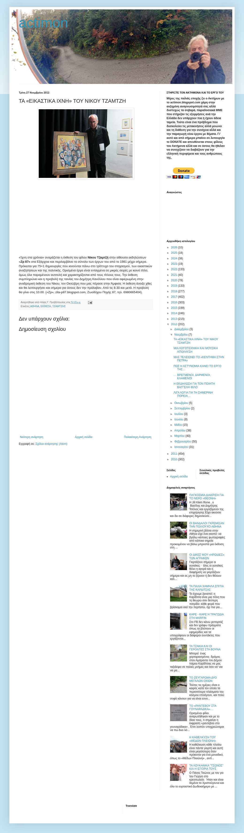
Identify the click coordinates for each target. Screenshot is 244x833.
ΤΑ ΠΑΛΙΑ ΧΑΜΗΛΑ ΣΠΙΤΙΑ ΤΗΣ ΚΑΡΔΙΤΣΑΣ (206, 588)
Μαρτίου (180, 436)
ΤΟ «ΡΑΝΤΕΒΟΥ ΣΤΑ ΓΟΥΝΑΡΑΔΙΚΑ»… (202, 707)
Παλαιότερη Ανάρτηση (137, 437)
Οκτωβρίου (181, 403)
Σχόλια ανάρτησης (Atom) (51, 444)
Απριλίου (180, 430)
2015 (174, 307)
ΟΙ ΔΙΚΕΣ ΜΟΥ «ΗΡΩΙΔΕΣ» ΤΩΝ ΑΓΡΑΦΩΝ (206, 556)
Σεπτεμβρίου (182, 408)
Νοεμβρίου (181, 334)
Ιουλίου (179, 414)
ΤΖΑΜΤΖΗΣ (59, 306)
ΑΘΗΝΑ (34, 306)
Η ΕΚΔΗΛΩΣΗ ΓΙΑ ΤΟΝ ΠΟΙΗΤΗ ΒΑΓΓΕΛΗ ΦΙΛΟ (194, 385)
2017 (174, 296)
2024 (174, 258)
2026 (174, 247)
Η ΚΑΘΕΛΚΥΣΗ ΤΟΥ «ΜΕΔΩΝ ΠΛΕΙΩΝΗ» (202, 739)
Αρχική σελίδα (83, 437)
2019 (174, 285)
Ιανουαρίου (181, 447)
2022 (174, 269)
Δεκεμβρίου (182, 329)
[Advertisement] (85, 216)
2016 (174, 302)
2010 (174, 459)
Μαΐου (178, 424)
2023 (174, 264)
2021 (174, 275)
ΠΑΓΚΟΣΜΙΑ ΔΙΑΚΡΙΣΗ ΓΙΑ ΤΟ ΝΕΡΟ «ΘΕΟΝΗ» (206, 496)
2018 (174, 291)
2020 (174, 280)
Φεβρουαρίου (183, 441)
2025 (174, 252)
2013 (174, 319)
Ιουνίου (179, 419)
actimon (43, 23)
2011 (174, 453)
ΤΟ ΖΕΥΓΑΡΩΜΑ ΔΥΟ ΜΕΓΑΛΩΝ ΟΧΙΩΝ (203, 679)
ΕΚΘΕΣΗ (46, 306)
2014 (174, 313)
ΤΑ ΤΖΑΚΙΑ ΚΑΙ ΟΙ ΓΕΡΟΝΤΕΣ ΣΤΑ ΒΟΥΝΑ (205, 648)
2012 (174, 324)
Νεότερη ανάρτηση (31, 437)
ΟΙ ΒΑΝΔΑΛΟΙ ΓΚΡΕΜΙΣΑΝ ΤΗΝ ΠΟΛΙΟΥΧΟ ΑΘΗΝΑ (206, 525)
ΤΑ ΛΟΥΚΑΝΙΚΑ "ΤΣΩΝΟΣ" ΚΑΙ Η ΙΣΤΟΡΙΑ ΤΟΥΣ (206, 767)
